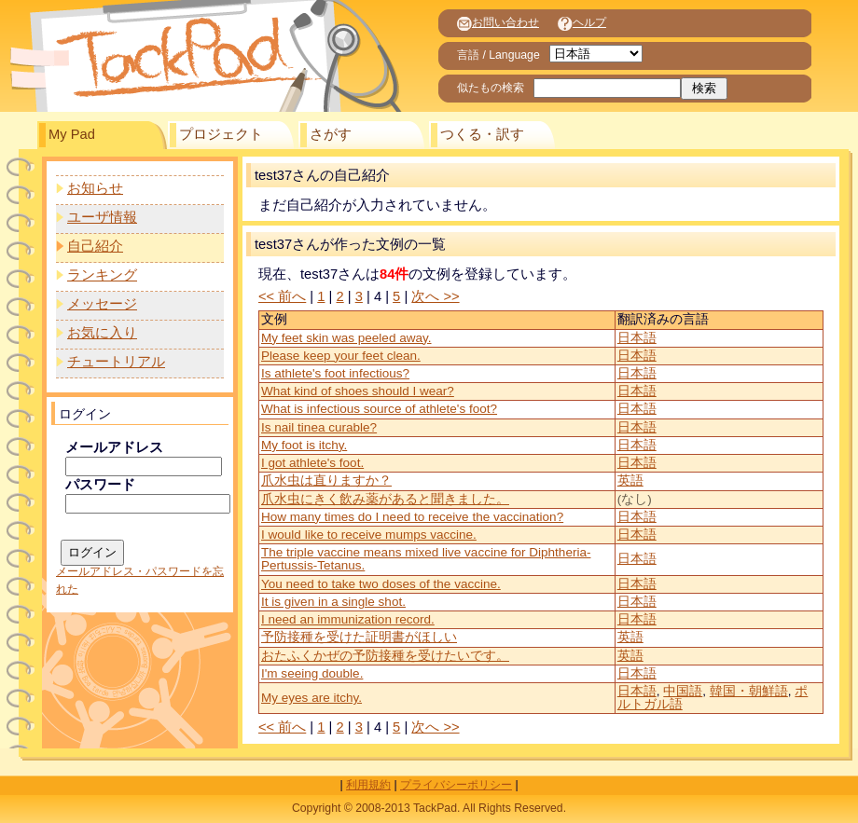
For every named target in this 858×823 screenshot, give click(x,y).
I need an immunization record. (348, 619)
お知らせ (95, 188)
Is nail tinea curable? (319, 427)
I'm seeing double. (312, 673)
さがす (331, 134)
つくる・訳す (482, 134)
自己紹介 (95, 246)
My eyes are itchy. (311, 698)
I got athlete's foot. (312, 463)
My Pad (71, 134)
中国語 (682, 691)
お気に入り (102, 332)
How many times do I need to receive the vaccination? (412, 517)
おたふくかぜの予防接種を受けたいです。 (385, 656)
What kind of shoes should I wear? (357, 391)
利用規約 (368, 784)
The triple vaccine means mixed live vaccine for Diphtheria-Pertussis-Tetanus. (425, 558)
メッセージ (102, 303)
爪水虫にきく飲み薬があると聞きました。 (385, 499)
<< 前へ (282, 296)
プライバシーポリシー (456, 784)
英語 (630, 480)
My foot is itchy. (304, 445)
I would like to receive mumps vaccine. (369, 535)
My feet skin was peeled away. (346, 338)
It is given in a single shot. (333, 602)
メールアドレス (114, 447)
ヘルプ (582, 22)
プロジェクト (221, 134)
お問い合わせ (498, 22)
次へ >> (435, 296)
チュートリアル (116, 361)
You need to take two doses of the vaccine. (381, 584)
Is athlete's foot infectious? (335, 373)
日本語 (637, 338)
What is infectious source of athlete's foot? (379, 409)
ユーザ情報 (102, 217)
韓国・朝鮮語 (749, 691)
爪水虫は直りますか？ (326, 480)
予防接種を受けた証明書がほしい (359, 637)
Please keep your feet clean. (341, 356)
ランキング (102, 274)
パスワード (100, 484)
